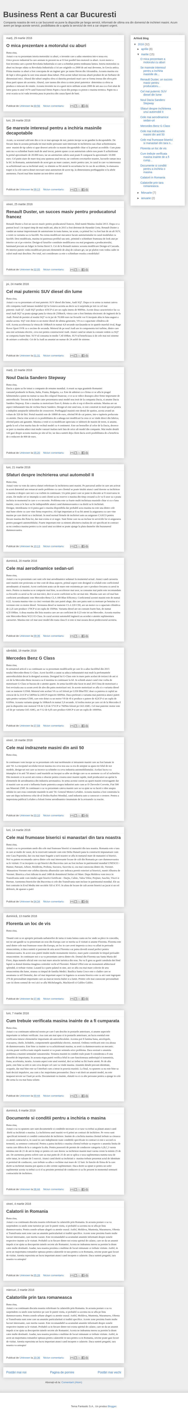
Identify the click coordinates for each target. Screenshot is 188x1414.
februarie (147, 192)
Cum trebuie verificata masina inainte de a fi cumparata (62, 1020)
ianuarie (146, 198)
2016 (141, 44)
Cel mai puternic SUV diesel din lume (44, 291)
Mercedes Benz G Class (30, 658)
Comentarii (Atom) (71, 1382)
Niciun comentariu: (54, 105)
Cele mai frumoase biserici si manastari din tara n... (156, 141)
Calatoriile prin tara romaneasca (39, 1297)
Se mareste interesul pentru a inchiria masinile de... (152, 71)
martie (145, 54)
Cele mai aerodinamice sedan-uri (40, 568)
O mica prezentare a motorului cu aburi (46, 45)
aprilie (145, 49)
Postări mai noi (16, 1372)
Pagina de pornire (62, 1372)
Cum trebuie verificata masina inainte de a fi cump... (154, 157)
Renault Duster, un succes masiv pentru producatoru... (156, 83)
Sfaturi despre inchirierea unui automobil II (50, 474)
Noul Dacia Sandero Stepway (36, 377)
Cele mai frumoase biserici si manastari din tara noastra (63, 837)
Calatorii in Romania (27, 1211)
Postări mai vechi (109, 1372)
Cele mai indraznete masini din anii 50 (45, 747)
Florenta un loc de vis (28, 923)
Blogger (112, 1406)
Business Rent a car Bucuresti (59, 14)
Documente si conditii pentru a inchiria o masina (56, 1118)
